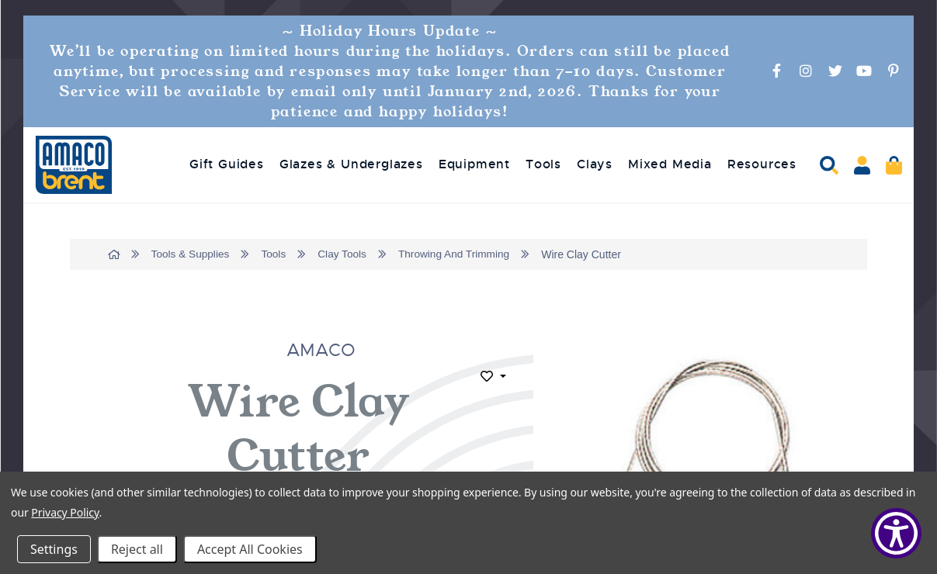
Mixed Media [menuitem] (670, 164)
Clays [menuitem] (595, 164)
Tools (277, 254)
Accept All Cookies (250, 549)
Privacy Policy (65, 512)
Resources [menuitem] (761, 164)
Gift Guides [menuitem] (226, 164)
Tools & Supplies (192, 254)
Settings (54, 549)
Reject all (137, 549)
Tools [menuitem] (543, 164)
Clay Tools (346, 254)
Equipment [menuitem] (474, 164)
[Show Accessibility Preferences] (896, 533)
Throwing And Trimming (460, 254)
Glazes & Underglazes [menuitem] (351, 164)
